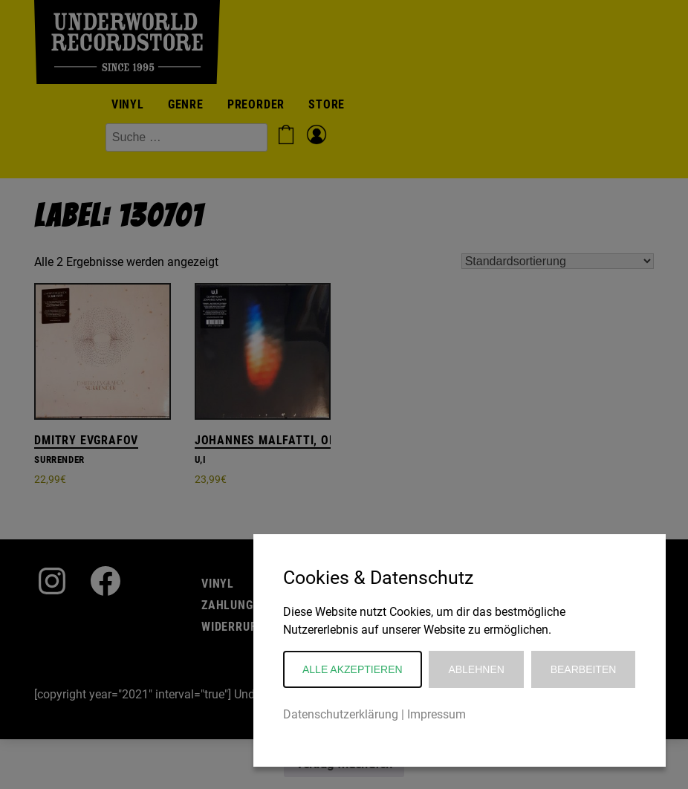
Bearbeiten (584, 669)
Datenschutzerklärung (340, 714)
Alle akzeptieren (352, 669)
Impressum (436, 714)
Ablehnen (476, 669)
